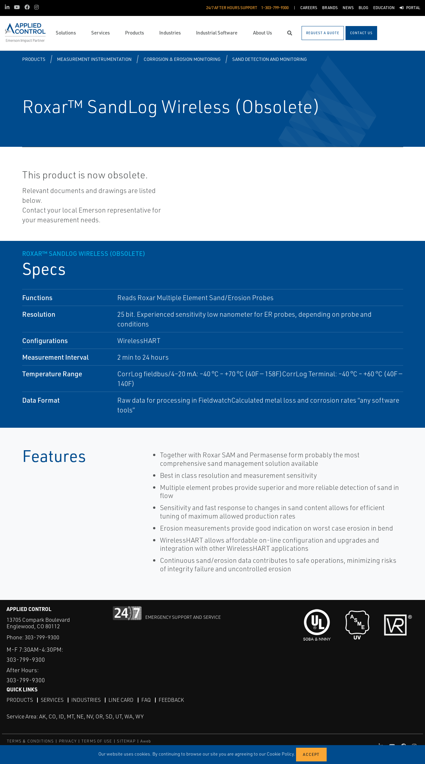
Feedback (171, 699)
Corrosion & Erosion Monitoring (182, 59)
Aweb (145, 741)
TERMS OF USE (96, 741)
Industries (86, 699)
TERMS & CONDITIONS (30, 741)
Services (52, 699)
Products (33, 59)
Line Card (121, 699)
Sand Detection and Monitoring (269, 59)
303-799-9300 (42, 637)
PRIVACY (68, 741)
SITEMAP (126, 741)
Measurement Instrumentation (94, 59)
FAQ (146, 699)
